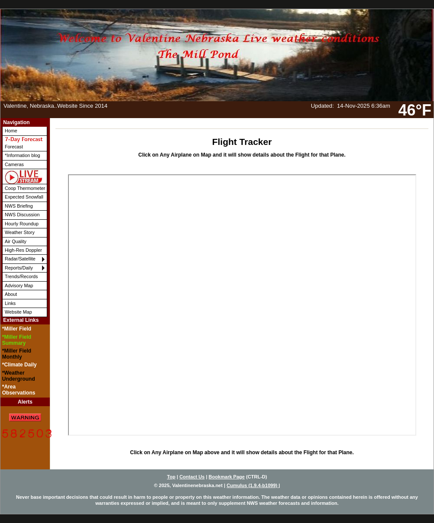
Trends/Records (21, 276)
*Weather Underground (18, 376)
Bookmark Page (227, 476)
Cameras (14, 164)
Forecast (24, 142)
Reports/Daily (19, 267)
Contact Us (191, 476)
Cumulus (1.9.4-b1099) (253, 485)
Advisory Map (19, 285)
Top (171, 476)
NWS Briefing (19, 206)
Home (11, 130)
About (11, 294)
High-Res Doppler (23, 250)
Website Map (18, 311)
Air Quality (15, 241)
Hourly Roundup (22, 223)
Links (10, 303)
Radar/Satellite (20, 258)
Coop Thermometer (25, 188)
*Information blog (22, 155)
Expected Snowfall (24, 196)
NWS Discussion (22, 214)
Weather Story (20, 232)
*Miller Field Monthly (16, 354)
